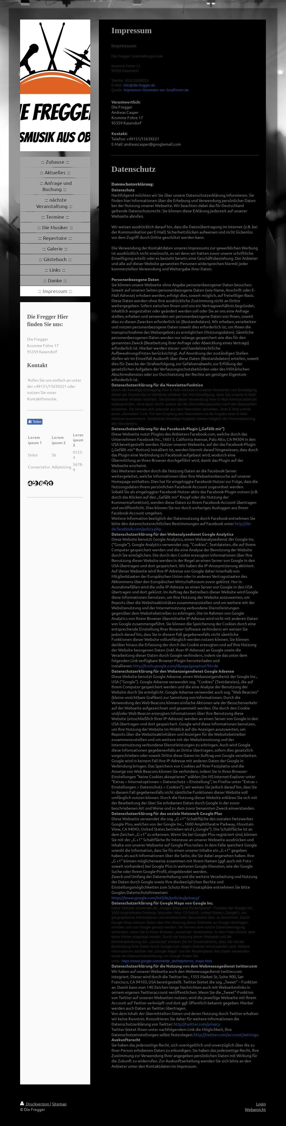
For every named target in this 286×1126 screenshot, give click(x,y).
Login (261, 1103)
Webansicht (255, 1109)
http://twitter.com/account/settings (226, 1034)
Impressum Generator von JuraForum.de (156, 90)
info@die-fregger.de (139, 85)
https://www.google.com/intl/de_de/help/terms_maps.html (166, 961)
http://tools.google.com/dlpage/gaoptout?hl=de (175, 665)
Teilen (34, 422)
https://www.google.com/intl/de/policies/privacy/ (155, 897)
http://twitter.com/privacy (197, 1023)
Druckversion (35, 1103)
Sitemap (59, 1103)
